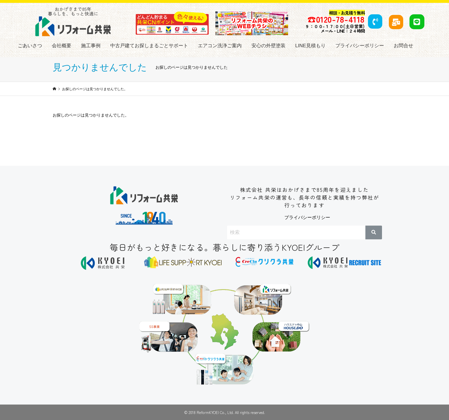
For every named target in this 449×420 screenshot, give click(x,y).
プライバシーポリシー (359, 45)
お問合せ (403, 45)
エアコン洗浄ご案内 (220, 45)
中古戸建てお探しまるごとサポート (149, 45)
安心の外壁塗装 (268, 45)
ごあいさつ (30, 45)
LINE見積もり (310, 45)
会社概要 (61, 45)
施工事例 (91, 45)
